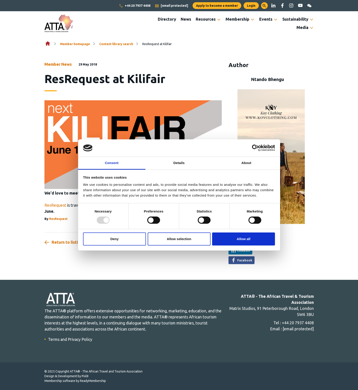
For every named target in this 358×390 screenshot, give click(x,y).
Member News (58, 64)
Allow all (243, 239)
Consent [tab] (112, 163)
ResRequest (55, 205)
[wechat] (309, 5)
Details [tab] (179, 163)
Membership (237, 19)
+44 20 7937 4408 (134, 6)
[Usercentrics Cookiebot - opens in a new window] (255, 148)
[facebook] (282, 5)
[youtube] (300, 5)
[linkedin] (273, 5)
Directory (167, 19)
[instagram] (291, 5)
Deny (114, 239)
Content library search (116, 44)
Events (265, 19)
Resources (206, 19)
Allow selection (179, 239)
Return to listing (67, 242)
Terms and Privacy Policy (70, 339)
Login (251, 5)
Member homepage (75, 44)
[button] (264, 5)
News (186, 19)
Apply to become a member (217, 5)
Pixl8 (85, 376)
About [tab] (246, 163)
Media (302, 27)
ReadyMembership (93, 381)
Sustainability (295, 19)
